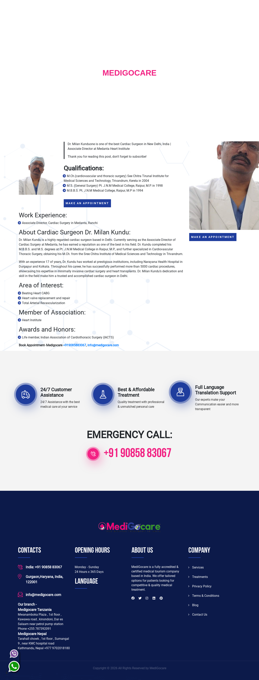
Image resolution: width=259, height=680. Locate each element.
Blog (193, 605)
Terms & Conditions (203, 595)
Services (196, 567)
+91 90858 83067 (137, 453)
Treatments (198, 576)
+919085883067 (74, 345)
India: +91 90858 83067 (44, 567)
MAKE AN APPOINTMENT (87, 203)
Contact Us (197, 614)
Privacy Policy (200, 586)
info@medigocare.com (43, 594)
